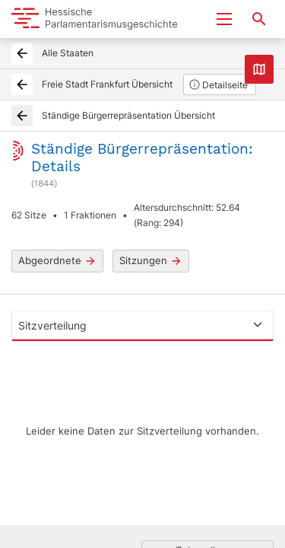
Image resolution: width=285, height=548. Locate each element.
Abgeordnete (57, 260)
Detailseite (218, 84)
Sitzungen (150, 260)
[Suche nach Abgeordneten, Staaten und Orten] (259, 19)
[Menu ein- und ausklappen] (224, 19)
